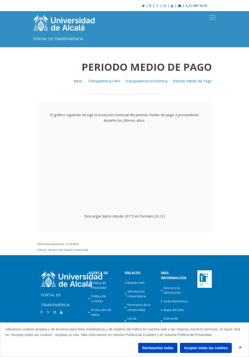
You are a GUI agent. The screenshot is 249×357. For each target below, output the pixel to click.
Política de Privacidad (194, 335)
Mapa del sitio (173, 310)
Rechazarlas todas (157, 348)
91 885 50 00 (196, 6)
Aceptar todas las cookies (206, 348)
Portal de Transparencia (58, 38)
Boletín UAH (135, 283)
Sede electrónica (175, 301)
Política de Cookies (141, 335)
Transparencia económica (146, 81)
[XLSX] (160, 216)
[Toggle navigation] (212, 17)
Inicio (78, 81)
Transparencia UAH (104, 81)
